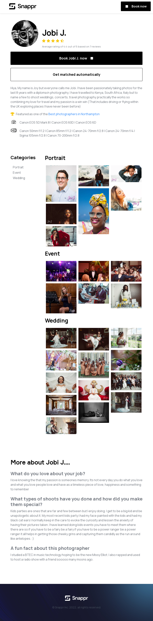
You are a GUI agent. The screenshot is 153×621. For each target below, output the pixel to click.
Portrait (18, 167)
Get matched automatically (76, 74)
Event (17, 172)
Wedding (19, 178)
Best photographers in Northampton (74, 114)
